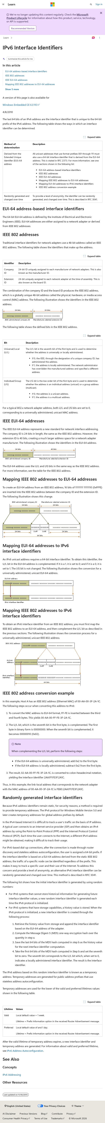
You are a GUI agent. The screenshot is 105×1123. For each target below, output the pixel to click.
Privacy (70, 1113)
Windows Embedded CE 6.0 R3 (20, 104)
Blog (43, 1113)
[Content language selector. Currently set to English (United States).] (17, 1106)
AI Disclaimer (9, 1113)
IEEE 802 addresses (14, 75)
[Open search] (91, 4)
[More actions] (99, 37)
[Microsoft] (52, 4)
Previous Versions (28, 1113)
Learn (6, 37)
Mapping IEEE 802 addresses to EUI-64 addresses (30, 84)
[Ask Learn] (93, 37)
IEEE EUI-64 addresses (16, 79)
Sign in (99, 4)
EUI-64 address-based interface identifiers (26, 71)
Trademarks (57, 1118)
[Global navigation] (3, 4)
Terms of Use (40, 1118)
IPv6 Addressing (12, 1074)
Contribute (57, 1113)
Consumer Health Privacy (15, 1118)
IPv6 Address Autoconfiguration (25, 1050)
